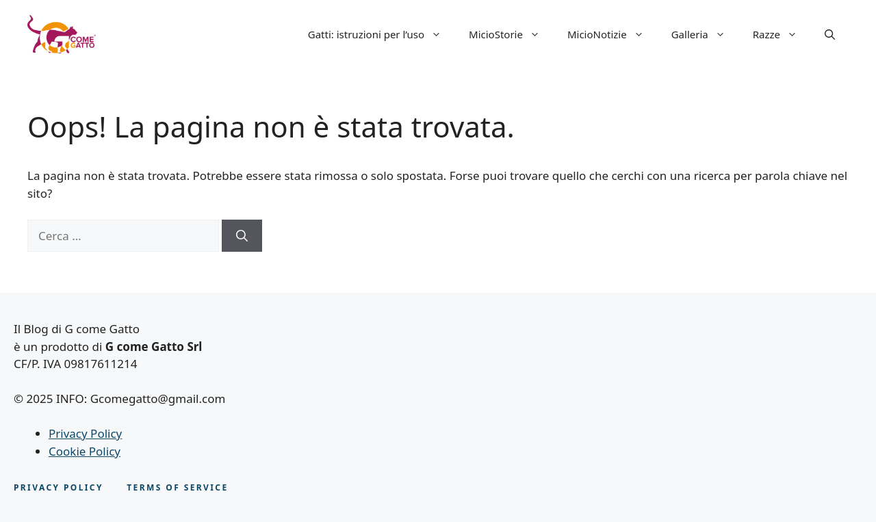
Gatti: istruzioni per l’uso (381, 34)
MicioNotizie (612, 34)
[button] (830, 34)
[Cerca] (242, 236)
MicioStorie (511, 34)
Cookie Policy (84, 451)
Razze (782, 34)
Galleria (705, 34)
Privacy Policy (85, 433)
